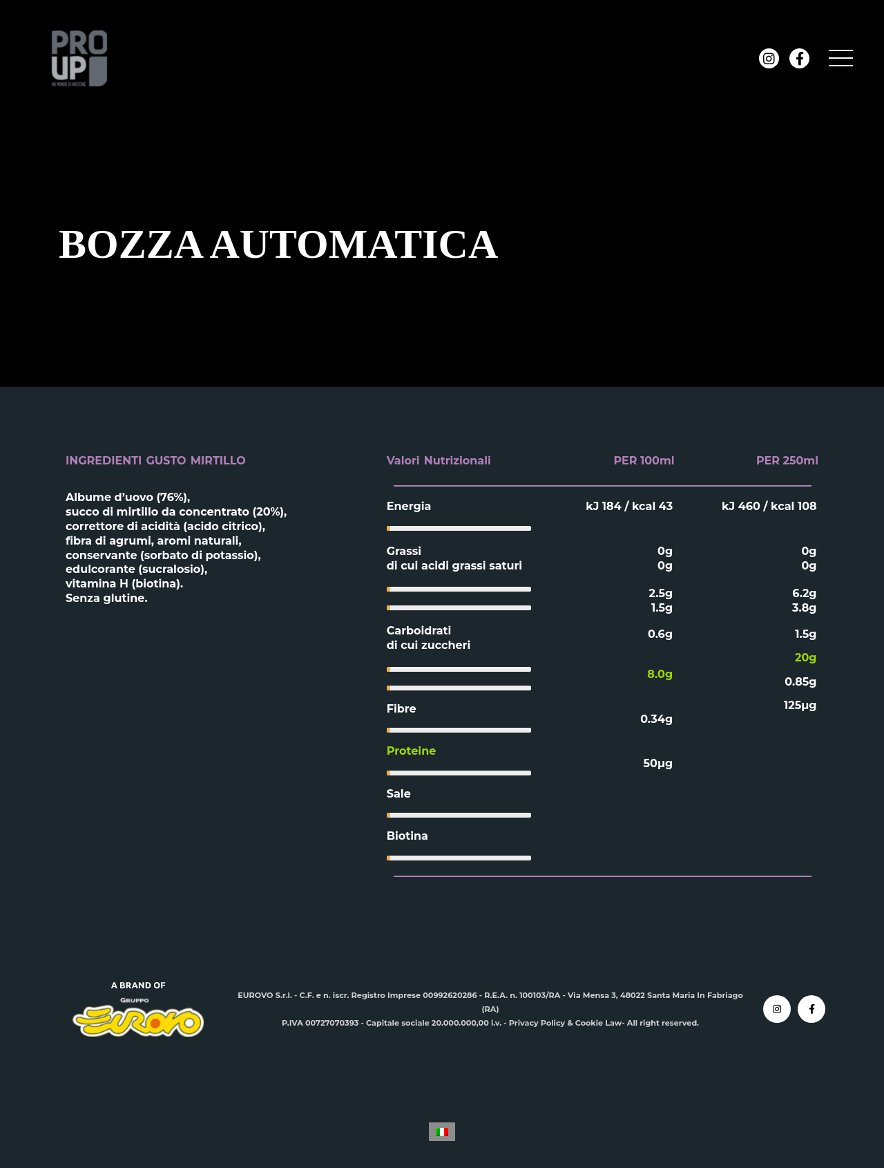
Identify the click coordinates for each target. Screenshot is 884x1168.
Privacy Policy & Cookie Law (565, 1023)
